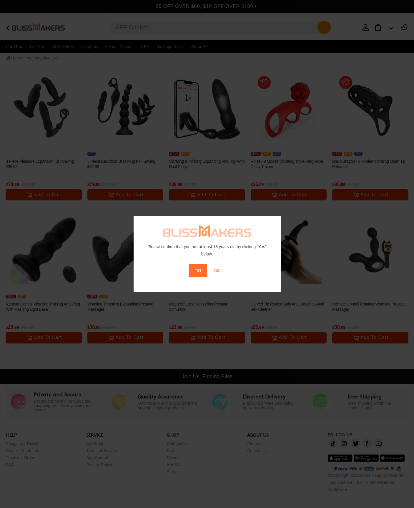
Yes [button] (197, 270)
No (217, 270)
